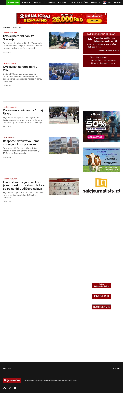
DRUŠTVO (6, 32)
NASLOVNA (13, 32)
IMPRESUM (7, 368)
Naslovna (6, 27)
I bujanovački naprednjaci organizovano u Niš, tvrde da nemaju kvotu (103, 60)
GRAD (5, 137)
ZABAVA (13, 63)
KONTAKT (116, 368)
